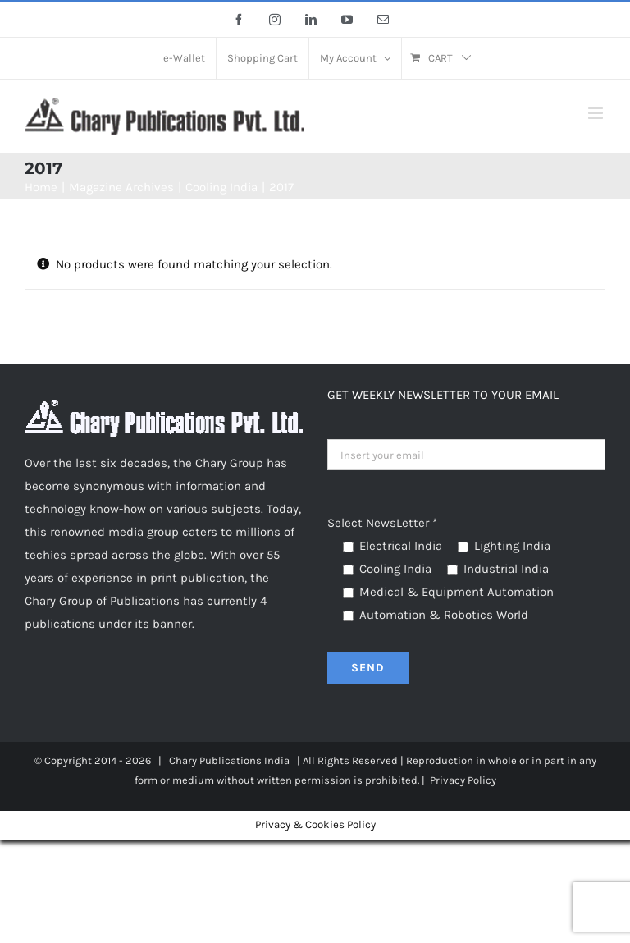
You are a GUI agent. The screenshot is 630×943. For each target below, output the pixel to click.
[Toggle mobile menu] (596, 112)
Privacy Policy (463, 780)
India (277, 760)
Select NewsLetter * (382, 522)
